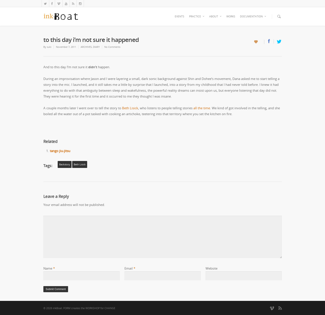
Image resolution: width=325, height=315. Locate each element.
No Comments (112, 46)
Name (49, 268)
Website (211, 268)
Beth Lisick (130, 108)
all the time (201, 108)
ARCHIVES (86, 46)
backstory (64, 164)
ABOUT (215, 16)
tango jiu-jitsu (60, 151)
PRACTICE (197, 16)
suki (49, 46)
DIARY (96, 46)
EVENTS (179, 16)
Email (129, 268)
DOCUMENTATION (253, 16)
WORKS (230, 16)
